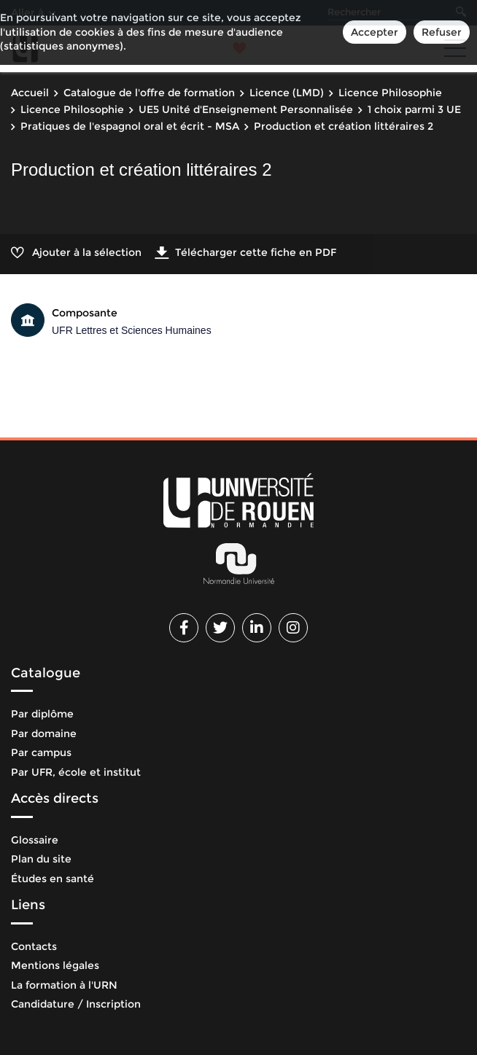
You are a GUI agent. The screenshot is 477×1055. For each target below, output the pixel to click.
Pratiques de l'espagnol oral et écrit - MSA (129, 126)
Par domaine (44, 733)
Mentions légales (55, 965)
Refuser (442, 32)
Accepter (374, 32)
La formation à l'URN (64, 985)
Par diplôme (42, 713)
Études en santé (52, 878)
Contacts (34, 946)
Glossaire (34, 839)
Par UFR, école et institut (76, 772)
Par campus (41, 752)
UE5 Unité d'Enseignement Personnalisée (246, 109)
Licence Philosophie (390, 92)
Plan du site (41, 858)
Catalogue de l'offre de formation (149, 92)
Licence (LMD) (286, 92)
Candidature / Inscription (76, 1004)
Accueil (30, 92)
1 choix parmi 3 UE (414, 109)
